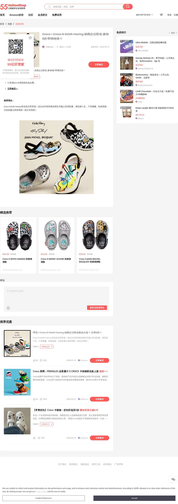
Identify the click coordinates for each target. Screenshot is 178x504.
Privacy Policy (41, 491)
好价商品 (107, 464)
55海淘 (13, 7)
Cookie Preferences (43, 498)
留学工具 (96, 464)
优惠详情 (19, 23)
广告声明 (119, 464)
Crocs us (49, 47)
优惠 (10, 23)
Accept (134, 498)
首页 (2, 23)
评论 (45, 360)
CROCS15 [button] (47, 424)
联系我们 (73, 464)
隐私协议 (85, 464)
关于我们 (62, 464)
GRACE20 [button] (47, 346)
